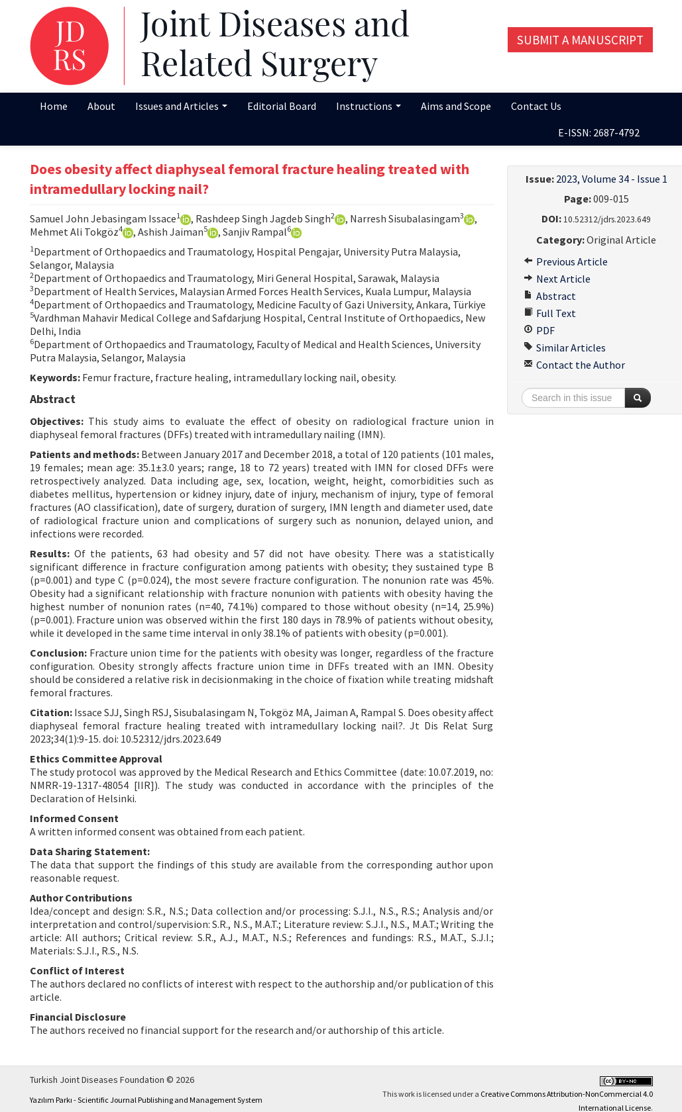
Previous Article (566, 261)
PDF (539, 330)
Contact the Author (574, 364)
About (101, 106)
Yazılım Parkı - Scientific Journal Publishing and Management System (146, 1100)
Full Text (550, 313)
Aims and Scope (456, 106)
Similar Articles (565, 347)
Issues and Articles (181, 106)
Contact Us (536, 106)
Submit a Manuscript (580, 40)
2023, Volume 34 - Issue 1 (611, 178)
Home (54, 106)
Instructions (368, 106)
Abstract (550, 295)
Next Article (557, 278)
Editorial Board (281, 106)
